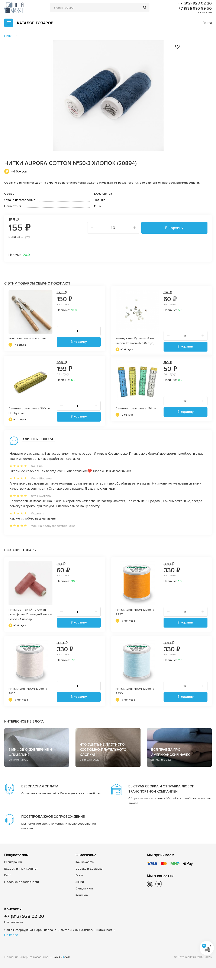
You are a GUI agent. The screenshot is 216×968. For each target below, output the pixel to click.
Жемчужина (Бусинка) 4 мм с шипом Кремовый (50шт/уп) (136, 341)
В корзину (174, 227)
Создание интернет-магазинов (26, 957)
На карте (11, 935)
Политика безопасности (21, 882)
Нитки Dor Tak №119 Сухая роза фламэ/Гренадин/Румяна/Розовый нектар (30, 614)
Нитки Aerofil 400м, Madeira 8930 (135, 691)
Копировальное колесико (27, 338)
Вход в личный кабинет (21, 868)
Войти (207, 23)
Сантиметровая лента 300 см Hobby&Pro (29, 411)
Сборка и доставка (89, 868)
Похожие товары (20, 550)
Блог (7, 875)
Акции (79, 882)
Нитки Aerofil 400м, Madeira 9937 (135, 612)
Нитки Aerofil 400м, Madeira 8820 (28, 691)
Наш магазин (204, 12)
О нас (79, 875)
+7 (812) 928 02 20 (195, 3)
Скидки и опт (84, 888)
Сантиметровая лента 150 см (136, 408)
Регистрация (13, 862)
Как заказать (84, 862)
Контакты (81, 895)
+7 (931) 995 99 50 (195, 8)
